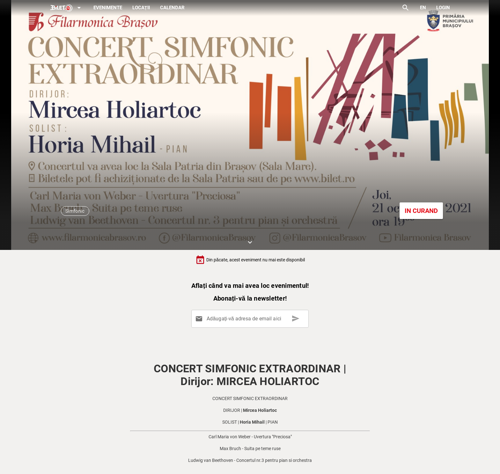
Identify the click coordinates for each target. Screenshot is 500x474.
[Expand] (66, 8)
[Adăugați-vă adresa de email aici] (251, 319)
